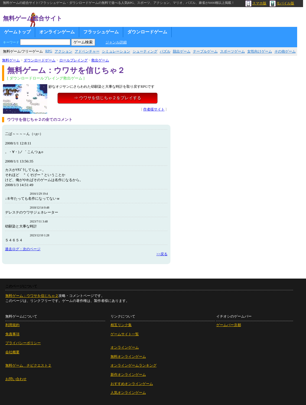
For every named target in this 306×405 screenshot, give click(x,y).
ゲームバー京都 (228, 325)
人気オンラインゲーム (128, 393)
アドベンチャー (87, 51)
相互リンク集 (121, 325)
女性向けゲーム (259, 51)
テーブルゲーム (205, 51)
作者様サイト (154, 109)
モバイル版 (282, 3)
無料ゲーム (11, 60)
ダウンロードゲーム (147, 32)
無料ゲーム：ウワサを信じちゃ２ (31, 296)
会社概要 (12, 352)
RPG (48, 51)
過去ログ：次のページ (22, 249)
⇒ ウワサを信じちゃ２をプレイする (107, 98)
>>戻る (161, 254)
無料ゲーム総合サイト (32, 18)
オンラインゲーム (57, 32)
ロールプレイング (73, 60)
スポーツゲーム (232, 51)
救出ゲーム (100, 60)
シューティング (145, 51)
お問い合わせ (16, 379)
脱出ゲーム (182, 51)
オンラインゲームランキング (133, 365)
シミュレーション (116, 51)
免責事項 (12, 334)
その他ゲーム (285, 51)
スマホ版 (255, 3)
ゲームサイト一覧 (124, 334)
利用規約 (12, 325)
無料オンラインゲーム (128, 356)
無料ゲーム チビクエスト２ (28, 365)
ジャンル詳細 (116, 42)
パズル (165, 51)
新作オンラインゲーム (128, 375)
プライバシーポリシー (23, 343)
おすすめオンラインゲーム (131, 384)
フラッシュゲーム (101, 32)
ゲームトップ (17, 32)
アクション (63, 51)
